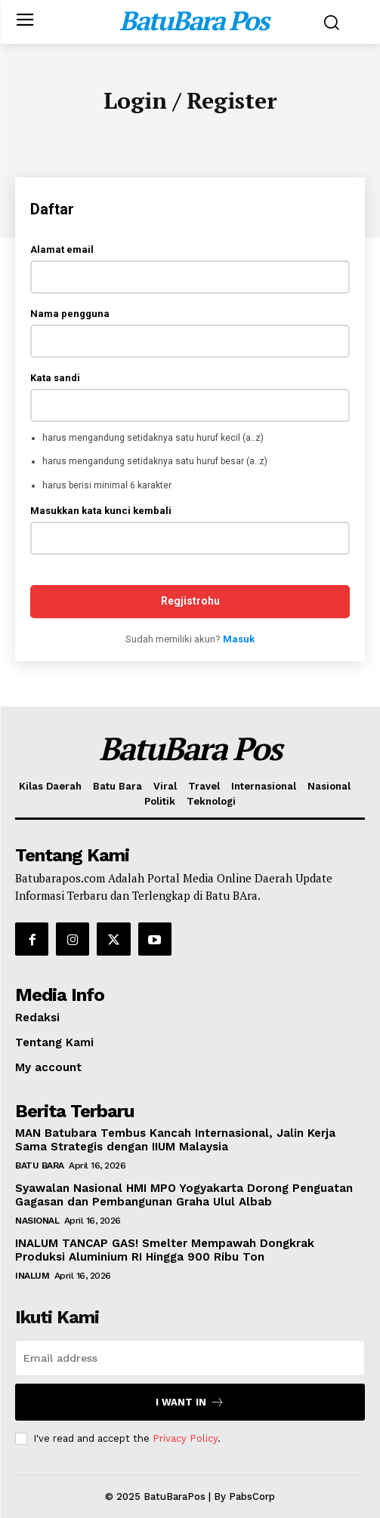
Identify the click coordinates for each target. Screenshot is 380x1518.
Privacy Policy (185, 1438)
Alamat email (62, 249)
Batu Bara (39, 1165)
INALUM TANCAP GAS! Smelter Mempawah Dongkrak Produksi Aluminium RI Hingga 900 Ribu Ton (164, 1250)
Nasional (37, 1220)
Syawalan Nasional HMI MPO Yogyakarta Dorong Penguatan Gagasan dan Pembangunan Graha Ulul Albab (184, 1195)
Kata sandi (55, 378)
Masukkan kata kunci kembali (100, 511)
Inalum (32, 1275)
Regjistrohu (190, 601)
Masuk (239, 639)
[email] (190, 1358)
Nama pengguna (70, 314)
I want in (190, 1402)
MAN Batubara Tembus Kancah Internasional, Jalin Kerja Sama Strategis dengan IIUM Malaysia (175, 1139)
